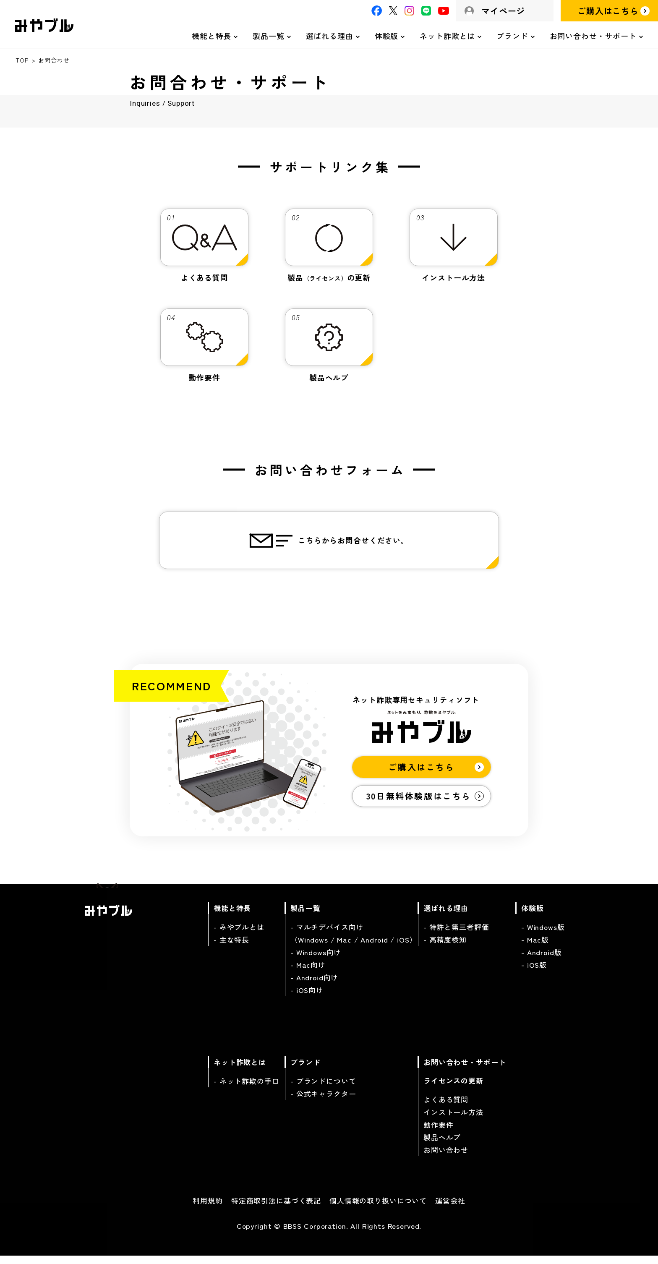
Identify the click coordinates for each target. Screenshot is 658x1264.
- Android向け (314, 984)
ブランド (512, 35)
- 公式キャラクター (323, 1100)
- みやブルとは (239, 934)
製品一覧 (268, 35)
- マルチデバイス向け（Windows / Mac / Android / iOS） (353, 940)
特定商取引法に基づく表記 (276, 1207)
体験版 (387, 35)
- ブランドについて (323, 1088)
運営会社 (450, 1207)
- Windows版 (543, 934)
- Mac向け (308, 971)
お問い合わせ (445, 1157)
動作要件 (438, 1131)
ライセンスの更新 (453, 1087)
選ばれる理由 (329, 35)
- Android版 (541, 959)
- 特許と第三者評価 (456, 934)
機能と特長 (211, 35)
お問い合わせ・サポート (593, 35)
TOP (22, 60)
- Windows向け (315, 959)
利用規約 (207, 1207)
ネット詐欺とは (447, 35)
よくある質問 (445, 1106)
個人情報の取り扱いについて (378, 1207)
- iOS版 (534, 971)
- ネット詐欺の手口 (246, 1088)
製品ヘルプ (442, 1144)
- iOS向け (307, 997)
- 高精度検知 (445, 946)
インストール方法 (453, 1119)
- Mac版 (535, 946)
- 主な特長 (231, 946)
